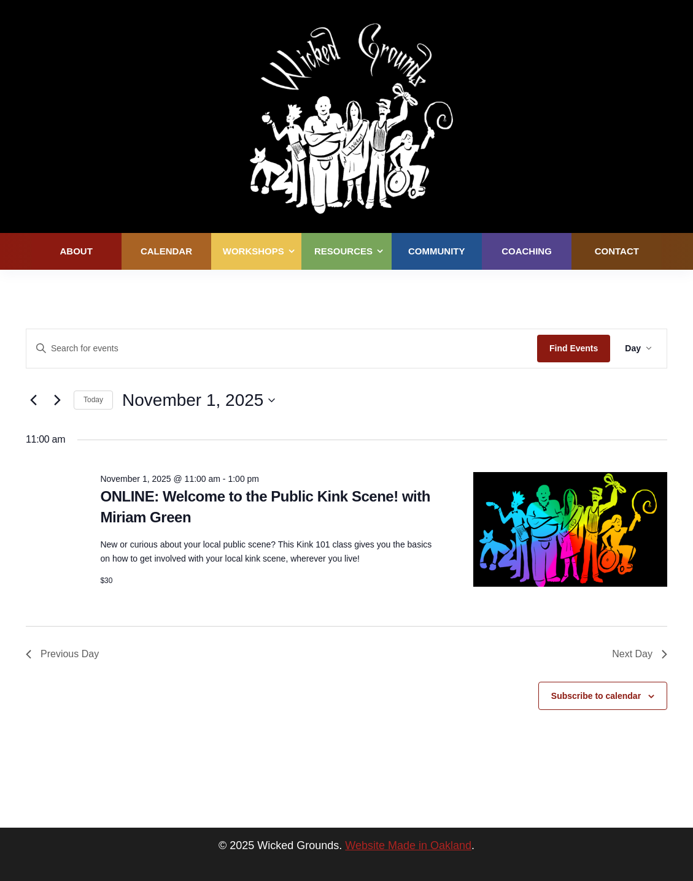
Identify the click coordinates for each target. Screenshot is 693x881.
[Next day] (57, 400)
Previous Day (62, 654)
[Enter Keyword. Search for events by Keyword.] (281, 348)
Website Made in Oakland (408, 845)
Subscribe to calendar (596, 696)
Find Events (573, 348)
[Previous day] (33, 400)
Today (93, 399)
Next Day (639, 654)
